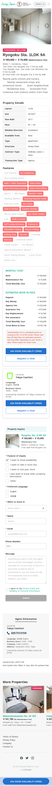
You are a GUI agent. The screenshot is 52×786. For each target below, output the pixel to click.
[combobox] (9, 546)
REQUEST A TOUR (26, 411)
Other (13, 480)
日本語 (13, 496)
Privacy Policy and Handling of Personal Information (24, 589)
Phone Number (13, 541)
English (13, 491)
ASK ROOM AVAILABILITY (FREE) (26, 403)
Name (9, 516)
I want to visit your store (22, 469)
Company (7, 743)
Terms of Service (10, 736)
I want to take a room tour (23, 464)
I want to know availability (23, 460)
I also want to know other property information (27, 475)
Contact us (8, 746)
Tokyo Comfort (24, 377)
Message (10, 553)
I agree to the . (24, 589)
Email (9, 528)
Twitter (27, 758)
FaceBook (21, 758)
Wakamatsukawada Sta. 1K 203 (23, 706)
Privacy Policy (9, 740)
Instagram (32, 758)
